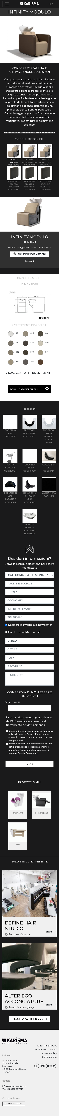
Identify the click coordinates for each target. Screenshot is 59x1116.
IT (51, 3)
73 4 (12, 702)
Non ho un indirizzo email (24, 632)
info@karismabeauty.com (14, 1086)
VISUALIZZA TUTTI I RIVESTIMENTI (29, 372)
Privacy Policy (49, 1053)
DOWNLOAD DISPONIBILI (29, 388)
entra (51, 931)
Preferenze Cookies (46, 1049)
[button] (4, 41)
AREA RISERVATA (47, 1045)
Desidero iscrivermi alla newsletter (30, 624)
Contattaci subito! (14, 1104)
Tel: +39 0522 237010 (12, 1089)
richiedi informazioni (29, 254)
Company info (49, 1057)
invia (29, 764)
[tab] (14, 155)
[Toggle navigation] (6, 4)
